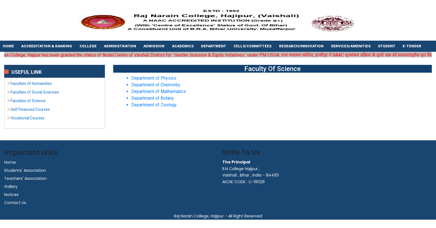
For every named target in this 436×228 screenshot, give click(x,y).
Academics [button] (183, 46)
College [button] (88, 46)
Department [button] (214, 46)
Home (9, 46)
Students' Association (25, 170)
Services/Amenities (351, 46)
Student (387, 46)
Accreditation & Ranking (47, 46)
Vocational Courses (28, 118)
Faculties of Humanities (31, 83)
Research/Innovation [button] (301, 46)
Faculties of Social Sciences (35, 92)
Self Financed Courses (30, 109)
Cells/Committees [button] (252, 46)
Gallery (11, 186)
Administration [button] (120, 46)
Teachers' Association (25, 178)
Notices (11, 194)
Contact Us (15, 202)
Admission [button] (154, 46)
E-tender (412, 46)
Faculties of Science (28, 101)
